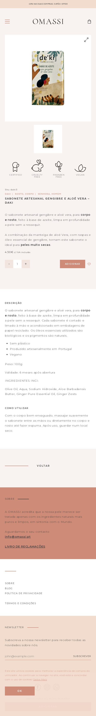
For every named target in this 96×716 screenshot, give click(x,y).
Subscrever (82, 656)
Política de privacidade (24, 593)
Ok (19, 690)
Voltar (43, 465)
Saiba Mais (40, 679)
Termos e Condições (20, 603)
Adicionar (72, 264)
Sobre (9, 583)
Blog (9, 588)
